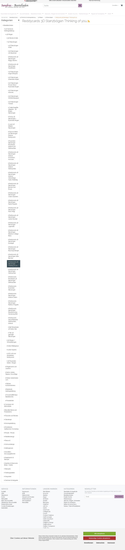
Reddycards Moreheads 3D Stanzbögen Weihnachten (12, 279)
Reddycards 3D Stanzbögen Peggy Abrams (13, 58)
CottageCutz (46, 511)
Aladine (45, 495)
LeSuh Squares (11, 349)
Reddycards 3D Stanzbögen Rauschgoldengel (13, 248)
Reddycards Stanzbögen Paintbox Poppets (13, 302)
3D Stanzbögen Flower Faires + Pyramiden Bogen (13, 84)
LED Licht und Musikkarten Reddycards (11, 355)
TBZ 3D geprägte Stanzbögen (11, 334)
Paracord (7, 440)
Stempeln (7, 469)
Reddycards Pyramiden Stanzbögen (12, 288)
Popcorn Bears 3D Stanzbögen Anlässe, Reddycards (13, 134)
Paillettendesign (9, 436)
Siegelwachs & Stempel (9, 458)
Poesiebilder (10, 400)
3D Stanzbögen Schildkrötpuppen (13, 97)
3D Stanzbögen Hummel (13, 91)
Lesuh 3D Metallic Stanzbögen (11, 126)
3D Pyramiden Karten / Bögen (11, 362)
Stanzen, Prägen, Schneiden (72, 500)
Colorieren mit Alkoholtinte (8, 405)
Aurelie (45, 500)
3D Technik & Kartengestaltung (9, 30)
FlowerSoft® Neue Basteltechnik (11, 395)
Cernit (44, 508)
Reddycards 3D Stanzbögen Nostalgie (13, 241)
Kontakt (3, 491)
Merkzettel (4, 499)
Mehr (110, 14)
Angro (45, 497)
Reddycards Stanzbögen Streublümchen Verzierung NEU (13, 311)
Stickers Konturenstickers (10, 384)
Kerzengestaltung (9, 423)
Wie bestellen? (26, 500)
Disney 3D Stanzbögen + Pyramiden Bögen (13, 118)
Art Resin (45, 499)
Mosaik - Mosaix (9, 433)
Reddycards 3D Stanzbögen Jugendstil (13, 224)
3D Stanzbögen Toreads (13, 102)
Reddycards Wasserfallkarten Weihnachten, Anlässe (13, 320)
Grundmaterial (24, 14)
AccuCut (45, 493)
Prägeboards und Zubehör (11, 367)
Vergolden (7, 476)
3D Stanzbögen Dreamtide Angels (13, 78)
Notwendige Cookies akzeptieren (99, 538)
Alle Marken (46, 491)
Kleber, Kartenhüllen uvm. (12, 379)
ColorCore (46, 509)
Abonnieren (119, 496)
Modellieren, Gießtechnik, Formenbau (11, 428)
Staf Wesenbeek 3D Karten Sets (13, 328)
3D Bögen (9, 34)
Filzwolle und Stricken (11, 415)
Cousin (45, 513)
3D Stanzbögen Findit (13, 46)
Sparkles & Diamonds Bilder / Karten (11, 464)
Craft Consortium (48, 519)
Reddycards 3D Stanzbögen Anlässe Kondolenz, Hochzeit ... (13, 155)
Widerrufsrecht (26, 499)
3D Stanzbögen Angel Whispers (13, 72)
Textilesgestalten (9, 472)
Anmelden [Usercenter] (115, 5)
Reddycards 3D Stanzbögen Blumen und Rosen (13, 186)
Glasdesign (8, 419)
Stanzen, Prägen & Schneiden (55, 14)
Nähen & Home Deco (70, 504)
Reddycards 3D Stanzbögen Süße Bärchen (13, 256)
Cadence (45, 504)
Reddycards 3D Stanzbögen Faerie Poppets (13, 202)
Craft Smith (46, 520)
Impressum (25, 491)
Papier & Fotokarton (98, 14)
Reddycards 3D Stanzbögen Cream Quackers (13, 194)
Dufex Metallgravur (13, 346)
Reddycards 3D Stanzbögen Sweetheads (13, 66)
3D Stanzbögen (12, 42)
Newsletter (25, 502)
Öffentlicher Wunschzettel (9, 502)
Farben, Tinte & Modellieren (72, 506)
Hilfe (2, 493)
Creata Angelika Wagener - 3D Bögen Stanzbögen (13, 110)
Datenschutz (25, 495)
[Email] (100, 496)
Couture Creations (48, 515)
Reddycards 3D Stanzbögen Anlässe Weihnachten (13, 165)
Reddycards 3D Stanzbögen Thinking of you (13, 263)
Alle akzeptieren (99, 533)
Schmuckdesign (9, 444)
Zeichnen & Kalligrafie (11, 480)
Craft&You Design (48, 522)
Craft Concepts (47, 517)
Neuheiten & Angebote (9, 14)
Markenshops (83, 14)
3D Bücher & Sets (12, 38)
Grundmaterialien (69, 493)
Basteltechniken (36, 14)
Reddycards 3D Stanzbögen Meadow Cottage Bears (13, 233)
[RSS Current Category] (89, 21)
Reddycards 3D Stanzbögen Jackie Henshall (13, 217)
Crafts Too (46, 528)
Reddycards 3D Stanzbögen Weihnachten (13, 271)
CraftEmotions (47, 524)
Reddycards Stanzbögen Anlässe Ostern (12, 295)
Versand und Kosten (28, 497)
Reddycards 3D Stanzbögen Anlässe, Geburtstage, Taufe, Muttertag (13, 176)
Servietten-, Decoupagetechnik (9, 452)
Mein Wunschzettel (7, 500)
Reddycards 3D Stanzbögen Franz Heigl (13, 209)
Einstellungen (88, 542)
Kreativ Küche (72, 14)
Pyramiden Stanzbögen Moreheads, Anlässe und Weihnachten (12, 144)
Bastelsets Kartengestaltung (10, 390)
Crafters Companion (49, 526)
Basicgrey (46, 502)
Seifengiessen (8, 448)
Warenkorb (4, 495)
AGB (23, 493)
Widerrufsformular (6, 504)
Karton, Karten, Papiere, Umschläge (11, 373)
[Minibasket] (122, 5)
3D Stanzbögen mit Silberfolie (13, 52)
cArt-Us (45, 506)
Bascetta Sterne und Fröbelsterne (10, 411)
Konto (3, 497)
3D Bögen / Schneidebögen (11, 341)
